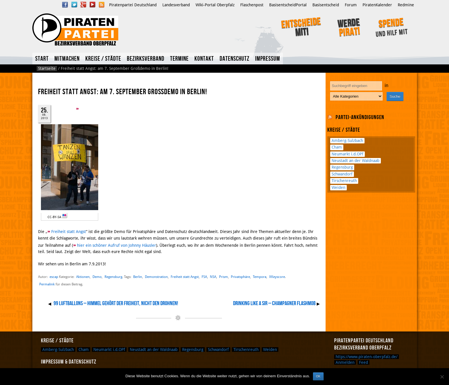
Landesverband (176, 5)
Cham (337, 147)
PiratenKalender (377, 5)
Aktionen (83, 277)
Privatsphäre (240, 277)
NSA (213, 277)
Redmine (406, 5)
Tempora (259, 277)
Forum (351, 5)
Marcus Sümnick (79, 217)
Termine (179, 58)
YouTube (92, 4)
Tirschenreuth (344, 180)
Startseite (47, 68)
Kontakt (204, 58)
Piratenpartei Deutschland (133, 5)
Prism (223, 277)
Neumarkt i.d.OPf (347, 154)
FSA (204, 277)
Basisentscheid (325, 5)
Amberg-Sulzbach (347, 140)
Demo (97, 277)
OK (318, 376)
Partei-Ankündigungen (360, 117)
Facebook (65, 4)
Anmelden (345, 362)
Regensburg (113, 277)
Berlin (137, 277)
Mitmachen (67, 58)
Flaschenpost (251, 5)
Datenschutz (234, 58)
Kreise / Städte (103, 58)
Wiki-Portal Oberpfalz (215, 5)
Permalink (47, 284)
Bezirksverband (145, 58)
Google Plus (83, 4)
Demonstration (156, 277)
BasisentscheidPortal (288, 5)
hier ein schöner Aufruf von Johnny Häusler (116, 245)
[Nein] (442, 377)
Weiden (338, 187)
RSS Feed (101, 4)
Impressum (267, 58)
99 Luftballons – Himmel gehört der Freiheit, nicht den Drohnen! (116, 303)
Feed (363, 362)
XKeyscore (277, 277)
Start (42, 58)
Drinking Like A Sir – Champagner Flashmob (274, 303)
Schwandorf (342, 174)
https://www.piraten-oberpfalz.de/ (366, 356)
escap (54, 277)
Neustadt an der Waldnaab (355, 160)
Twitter (74, 4)
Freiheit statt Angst (68, 231)
